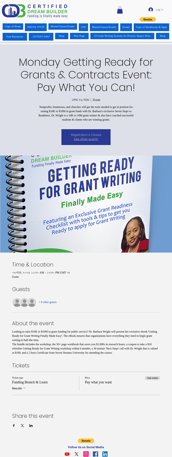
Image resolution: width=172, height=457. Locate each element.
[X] (76, 454)
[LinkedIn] (105, 454)
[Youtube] (67, 454)
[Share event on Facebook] (13, 425)
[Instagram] (86, 454)
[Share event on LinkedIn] (31, 425)
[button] (120, 10)
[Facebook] (95, 454)
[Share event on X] (22, 425)
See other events (86, 139)
